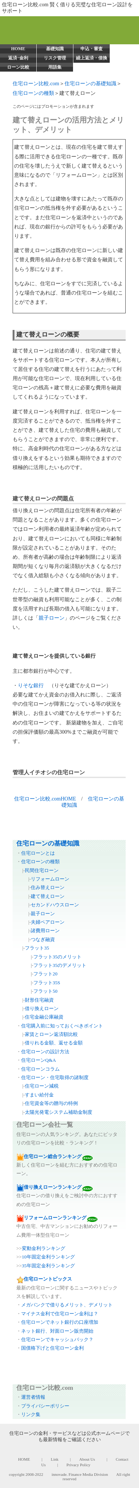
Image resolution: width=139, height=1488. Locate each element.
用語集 (55, 67)
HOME (18, 48)
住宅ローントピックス (48, 1279)
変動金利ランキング (43, 1248)
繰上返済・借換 (91, 58)
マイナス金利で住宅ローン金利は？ (59, 1313)
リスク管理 (55, 58)
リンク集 (30, 1414)
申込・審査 (91, 48)
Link (55, 1459)
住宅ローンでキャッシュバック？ (57, 1339)
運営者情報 (33, 1397)
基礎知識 (55, 48)
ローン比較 (18, 67)
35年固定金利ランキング (48, 1265)
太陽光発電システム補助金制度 (58, 1112)
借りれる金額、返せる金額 (54, 1043)
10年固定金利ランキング (48, 1257)
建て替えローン (47, 896)
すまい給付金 (39, 1095)
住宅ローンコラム (40, 1069)
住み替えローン (47, 887)
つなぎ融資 (43, 939)
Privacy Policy (78, 1465)
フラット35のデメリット (59, 965)
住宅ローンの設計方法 (45, 1051)
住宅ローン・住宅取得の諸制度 (55, 1077)
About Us (87, 1459)
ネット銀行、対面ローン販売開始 (57, 1331)
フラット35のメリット (57, 957)
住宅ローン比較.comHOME (45, 799)
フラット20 (45, 973)
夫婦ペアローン (47, 922)
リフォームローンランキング (55, 1217)
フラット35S (46, 982)
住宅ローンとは (38, 853)
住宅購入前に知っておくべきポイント (62, 1026)
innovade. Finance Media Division (80, 1474)
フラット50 (45, 991)
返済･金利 (18, 58)
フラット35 (37, 948)
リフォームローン (50, 879)
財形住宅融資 (39, 1000)
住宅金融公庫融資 (44, 1017)
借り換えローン (42, 1008)
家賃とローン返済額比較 (51, 1034)
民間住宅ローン (42, 870)
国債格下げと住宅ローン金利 (52, 1348)
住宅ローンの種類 (33, 93)
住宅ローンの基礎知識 (90, 83)
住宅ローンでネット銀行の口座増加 (59, 1322)
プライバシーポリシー (45, 1406)
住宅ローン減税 (42, 1086)
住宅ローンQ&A (38, 1060)
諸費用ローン (45, 930)
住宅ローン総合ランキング (53, 1156)
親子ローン (51, 618)
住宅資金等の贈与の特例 (51, 1103)
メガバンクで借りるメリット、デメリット (67, 1305)
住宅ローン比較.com (36, 83)
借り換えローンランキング (53, 1187)
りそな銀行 (31, 685)
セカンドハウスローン (55, 904)
